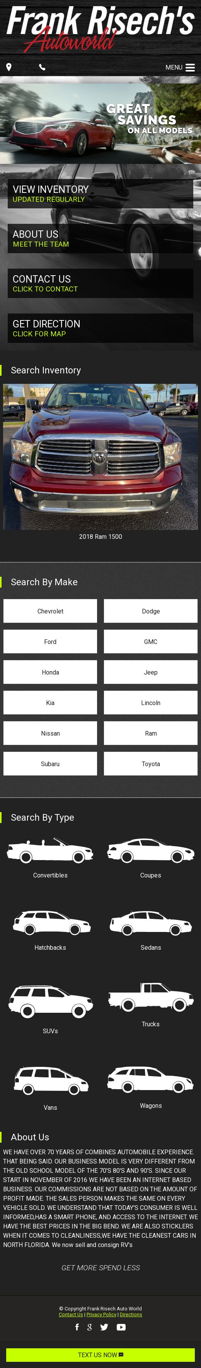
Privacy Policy (101, 1314)
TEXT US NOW (100, 1355)
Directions (131, 1314)
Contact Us (71, 1314)
